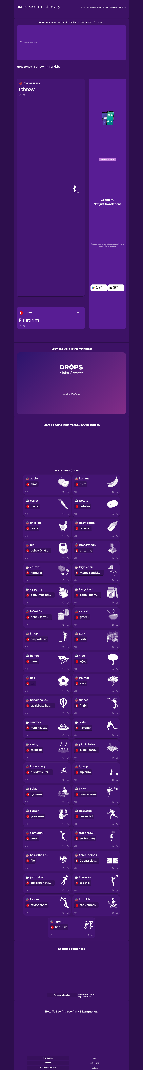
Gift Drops (122, 7)
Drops (83, 7)
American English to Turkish (64, 22)
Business (113, 7)
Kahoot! (105, 7)
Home (45, 22)
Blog (99, 7)
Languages (91, 7)
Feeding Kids (86, 22)
